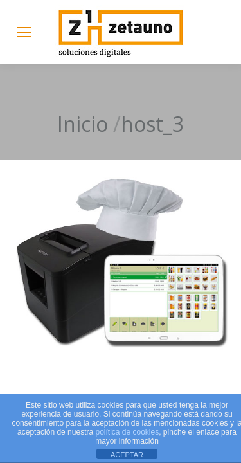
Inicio (82, 124)
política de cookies (127, 432)
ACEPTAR (127, 454)
